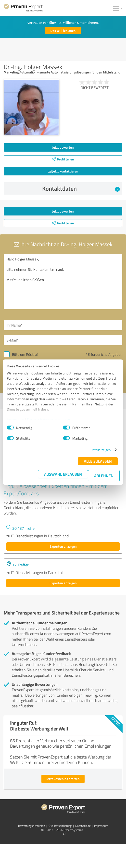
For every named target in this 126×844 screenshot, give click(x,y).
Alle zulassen (98, 461)
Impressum (16, 419)
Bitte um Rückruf (25, 354)
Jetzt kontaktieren (63, 171)
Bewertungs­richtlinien (31, 826)
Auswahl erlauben (63, 474)
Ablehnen (103, 475)
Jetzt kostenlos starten (63, 778)
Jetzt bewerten (63, 147)
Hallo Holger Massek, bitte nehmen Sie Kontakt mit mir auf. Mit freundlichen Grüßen (63, 281)
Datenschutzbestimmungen (48, 419)
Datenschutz (82, 826)
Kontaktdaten (81, 188)
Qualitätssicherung (60, 826)
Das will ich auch (63, 30)
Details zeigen (100, 449)
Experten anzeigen (63, 546)
